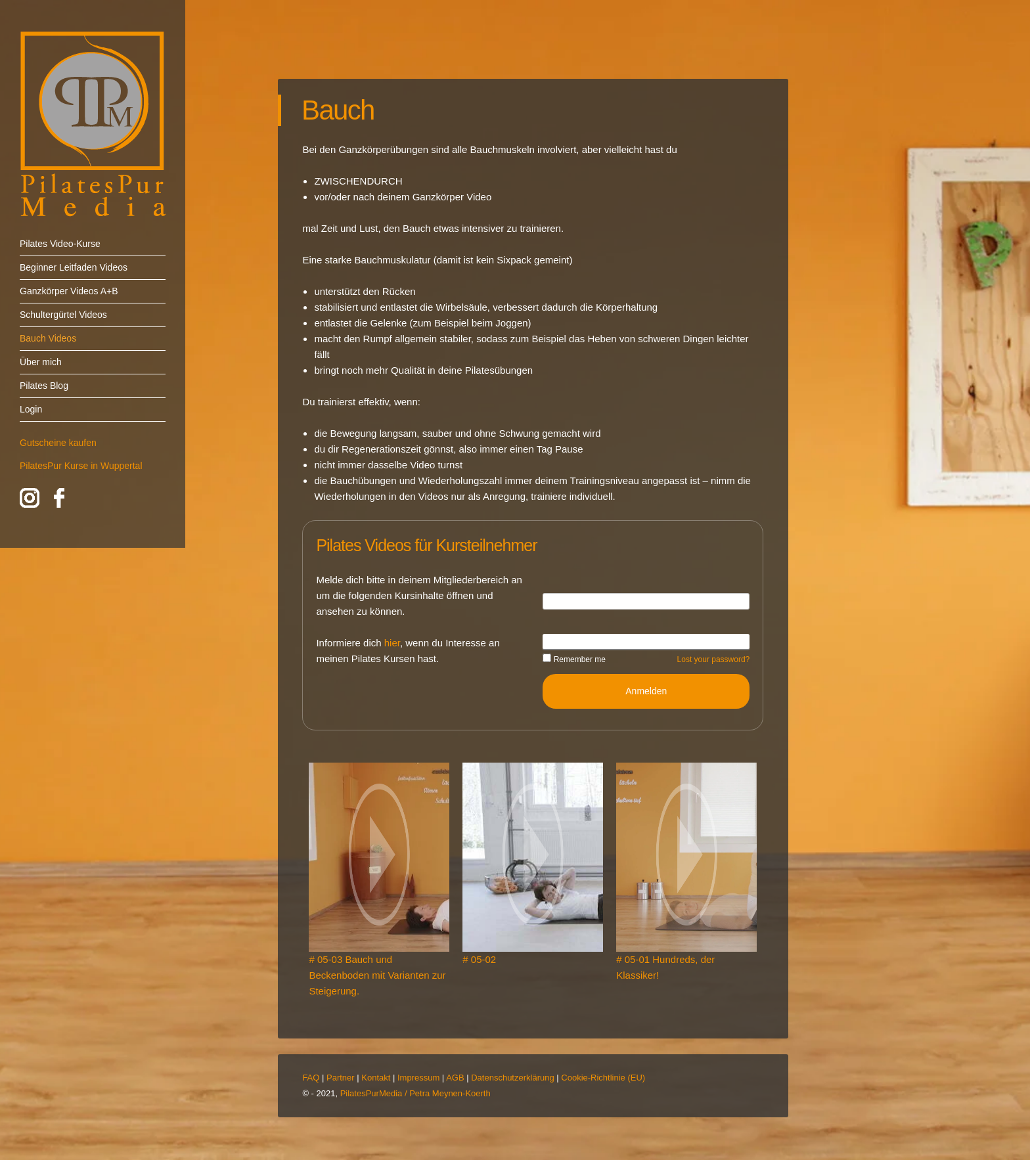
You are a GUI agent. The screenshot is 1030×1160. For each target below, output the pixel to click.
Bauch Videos (48, 338)
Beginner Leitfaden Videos (73, 267)
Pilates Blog (44, 385)
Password (563, 641)
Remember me (574, 659)
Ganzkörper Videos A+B (69, 291)
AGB (455, 1077)
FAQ (310, 1077)
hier (392, 642)
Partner (340, 1077)
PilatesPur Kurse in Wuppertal (81, 465)
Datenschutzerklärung (512, 1077)
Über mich (41, 362)
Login (31, 409)
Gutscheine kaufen (58, 442)
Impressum (418, 1077)
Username (564, 600)
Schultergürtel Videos (63, 314)
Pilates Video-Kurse (60, 243)
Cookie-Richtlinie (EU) (603, 1077)
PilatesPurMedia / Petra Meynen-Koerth (415, 1093)
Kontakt (375, 1077)
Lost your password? (713, 659)
